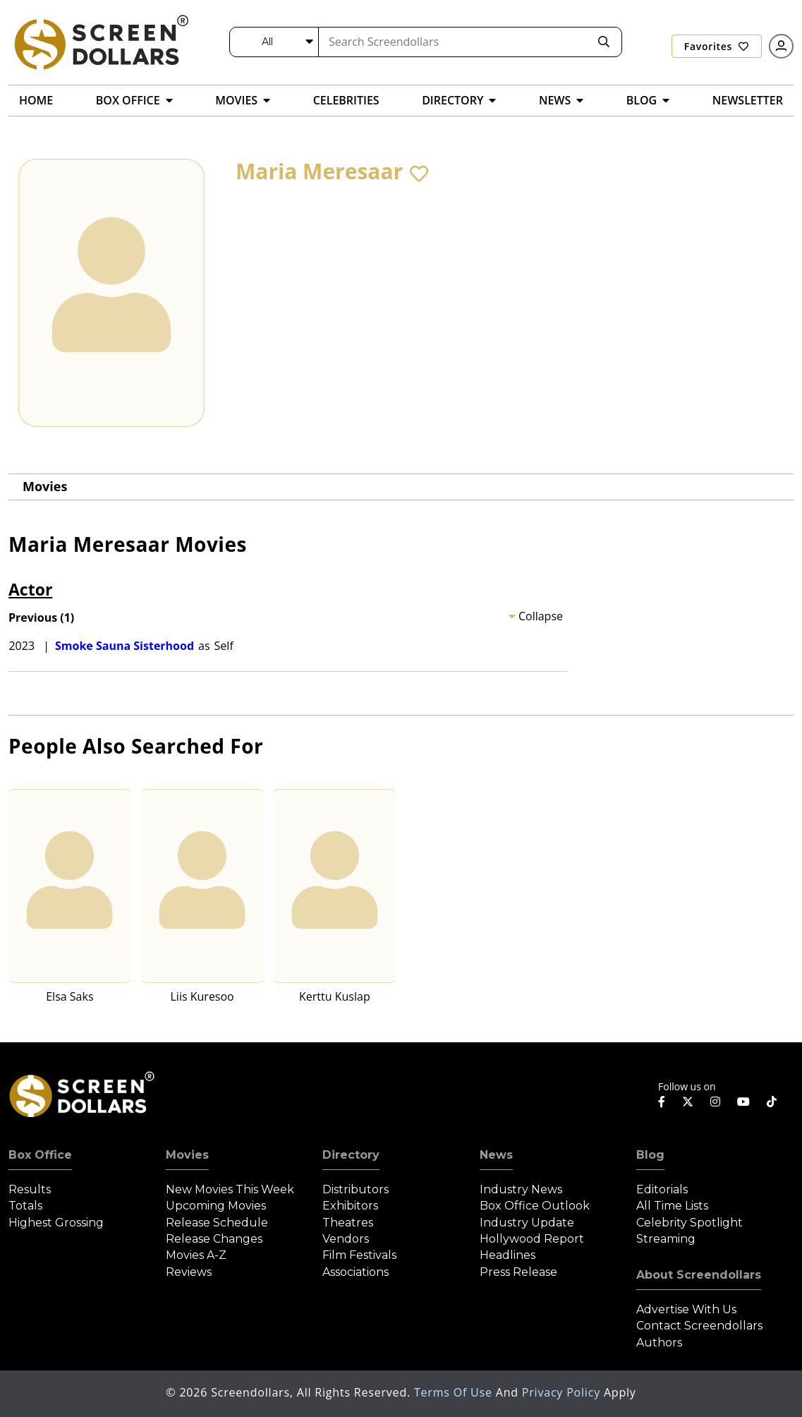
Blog (650, 1155)
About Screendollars (698, 1275)
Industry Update (527, 1222)
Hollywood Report (532, 1239)
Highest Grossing (56, 1222)
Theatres (347, 1222)
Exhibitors (350, 1205)
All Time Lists (672, 1205)
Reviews (189, 1272)
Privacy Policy (563, 1392)
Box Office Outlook (535, 1205)
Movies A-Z (196, 1255)
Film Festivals (359, 1255)
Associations (355, 1272)
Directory (350, 1155)
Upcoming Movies (216, 1205)
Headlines (507, 1255)
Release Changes (214, 1239)
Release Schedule (217, 1222)
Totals (25, 1205)
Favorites (716, 46)
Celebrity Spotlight (689, 1222)
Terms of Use (455, 1392)
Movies (45, 486)
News (496, 1155)
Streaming (665, 1239)
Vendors (345, 1239)
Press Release (518, 1272)
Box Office (40, 1155)
